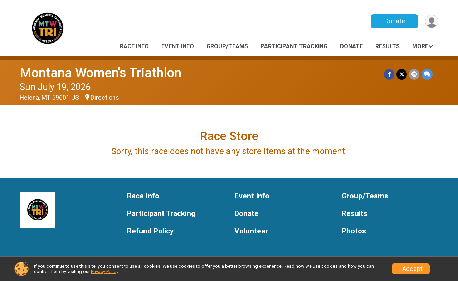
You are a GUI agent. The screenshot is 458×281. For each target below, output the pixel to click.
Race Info (134, 46)
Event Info (177, 46)
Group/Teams (227, 46)
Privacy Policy (104, 271)
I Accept (411, 268)
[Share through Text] (427, 74)
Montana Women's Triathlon (100, 72)
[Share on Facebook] (389, 74)
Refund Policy (150, 231)
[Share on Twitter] (401, 74)
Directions (105, 97)
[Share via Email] (414, 74)
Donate (394, 21)
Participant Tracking (293, 46)
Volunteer (251, 231)
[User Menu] (431, 21)
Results (387, 46)
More (420, 46)
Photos (354, 231)
